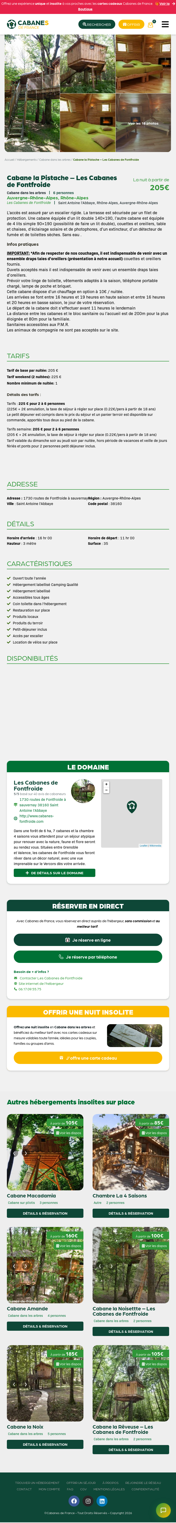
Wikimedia (155, 845)
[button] (165, 24)
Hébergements (27, 159)
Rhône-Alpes (74, 197)
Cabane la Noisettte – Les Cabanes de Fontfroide (124, 1311)
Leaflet (143, 845)
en (51, 1027)
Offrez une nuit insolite (31, 1027)
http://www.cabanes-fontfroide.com (36, 818)
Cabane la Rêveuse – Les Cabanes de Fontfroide (123, 1429)
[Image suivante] (26, 1153)
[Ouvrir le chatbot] (163, 1510)
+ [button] (106, 784)
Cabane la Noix (25, 1427)
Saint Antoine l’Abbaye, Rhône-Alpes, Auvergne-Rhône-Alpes (108, 202)
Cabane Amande (27, 1309)
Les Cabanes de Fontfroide (36, 785)
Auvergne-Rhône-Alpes (32, 197)
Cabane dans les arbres (55, 159)
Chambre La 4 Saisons (120, 1196)
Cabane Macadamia (31, 1196)
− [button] (106, 790)
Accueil (9, 159)
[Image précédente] (14, 1153)
